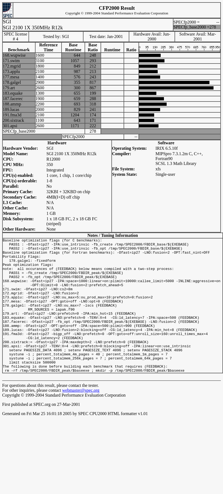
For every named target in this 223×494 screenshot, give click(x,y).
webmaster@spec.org (80, 417)
